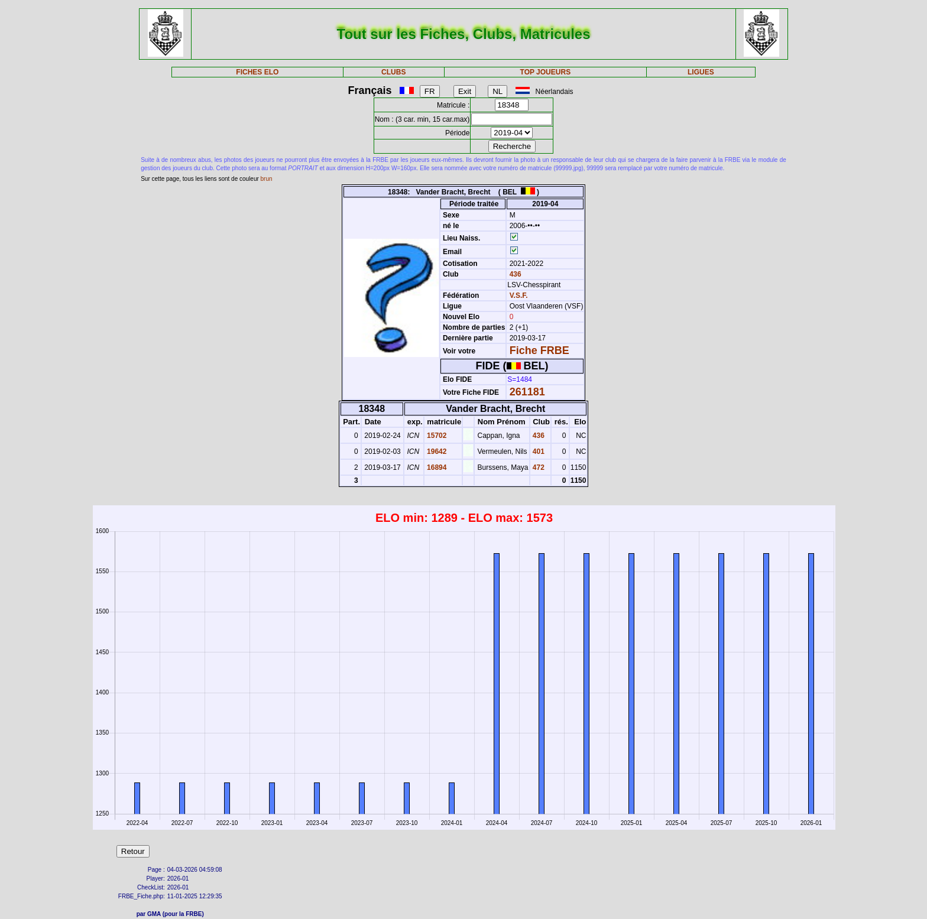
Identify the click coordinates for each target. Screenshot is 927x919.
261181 (527, 392)
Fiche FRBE (539, 350)
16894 (436, 467)
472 (537, 467)
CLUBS (393, 72)
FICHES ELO (257, 72)
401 (537, 451)
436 (514, 274)
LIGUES (701, 72)
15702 (436, 435)
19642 (436, 451)
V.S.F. (519, 295)
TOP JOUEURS (545, 72)
